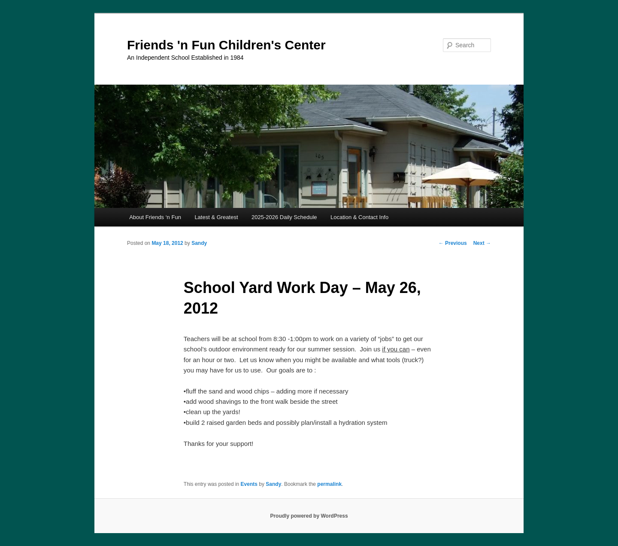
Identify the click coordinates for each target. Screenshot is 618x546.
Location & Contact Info (359, 217)
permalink (329, 484)
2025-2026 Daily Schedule (284, 217)
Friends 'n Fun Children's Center (226, 45)
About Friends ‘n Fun (155, 217)
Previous (453, 243)
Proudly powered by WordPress (309, 516)
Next (482, 243)
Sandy (199, 243)
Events (249, 484)
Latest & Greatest (216, 217)
